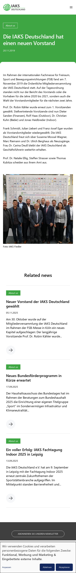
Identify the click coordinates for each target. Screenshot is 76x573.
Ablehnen (47, 567)
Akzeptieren (64, 567)
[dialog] (38, 557)
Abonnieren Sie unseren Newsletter (38, 533)
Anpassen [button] (6, 567)
